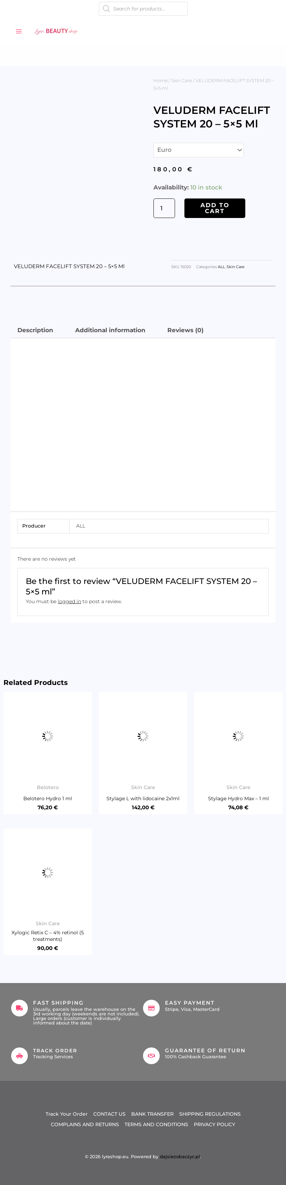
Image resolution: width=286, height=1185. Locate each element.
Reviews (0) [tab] (185, 330)
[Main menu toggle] (18, 31)
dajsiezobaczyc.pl (180, 1155)
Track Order (56, 1050)
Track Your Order (67, 1113)
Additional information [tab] (110, 330)
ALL (221, 267)
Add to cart (214, 208)
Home (160, 80)
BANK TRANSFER (152, 1113)
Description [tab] (35, 330)
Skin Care (181, 80)
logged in (69, 601)
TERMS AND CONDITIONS (156, 1123)
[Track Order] (19, 1055)
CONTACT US (109, 1113)
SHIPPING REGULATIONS (210, 1113)
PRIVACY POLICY (214, 1123)
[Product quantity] (164, 208)
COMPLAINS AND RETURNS (85, 1123)
